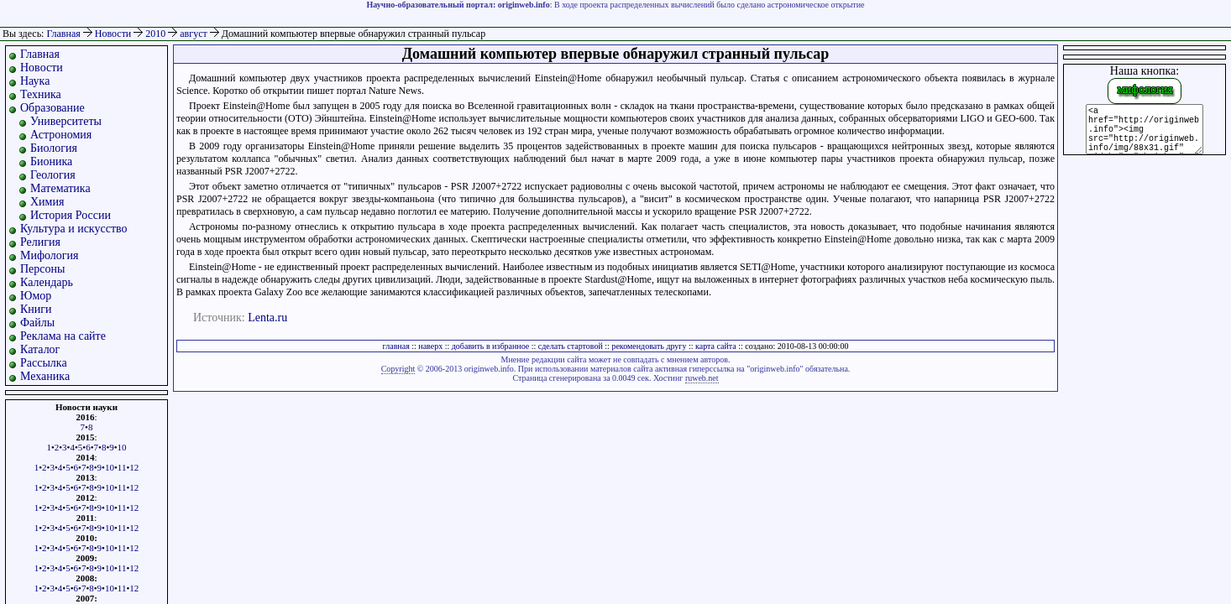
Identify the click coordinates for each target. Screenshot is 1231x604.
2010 (156, 33)
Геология (53, 175)
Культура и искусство (74, 228)
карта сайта (715, 346)
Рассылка (43, 363)
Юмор (35, 295)
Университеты (66, 121)
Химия (47, 201)
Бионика (51, 161)
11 (122, 467)
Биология (53, 148)
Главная (63, 33)
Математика (60, 188)
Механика (45, 376)
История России (70, 215)
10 (122, 447)
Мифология (49, 255)
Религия (40, 242)
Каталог (40, 349)
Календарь (46, 282)
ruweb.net (702, 378)
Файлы (37, 322)
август (194, 33)
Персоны (42, 269)
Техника (40, 94)
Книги (36, 309)
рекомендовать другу (648, 346)
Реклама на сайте (63, 336)
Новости (114, 33)
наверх (430, 346)
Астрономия (61, 134)
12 (134, 467)
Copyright (398, 368)
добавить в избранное (490, 346)
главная (396, 346)
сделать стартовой (570, 346)
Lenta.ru (267, 317)
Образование (52, 108)
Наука (35, 81)
